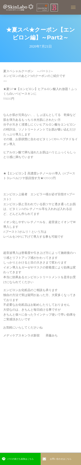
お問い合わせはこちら (57, 458)
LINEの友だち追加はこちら (17, 458)
